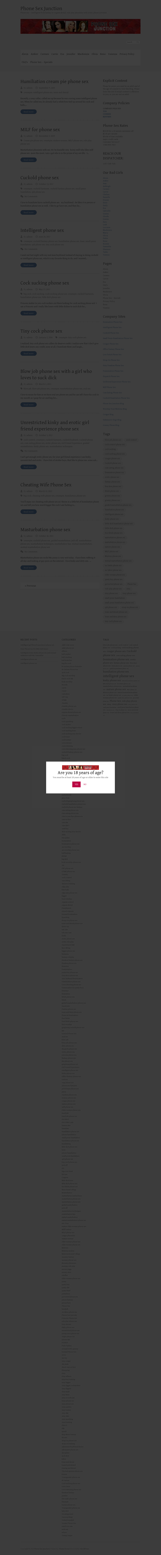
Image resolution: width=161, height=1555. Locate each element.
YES (76, 784)
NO (85, 784)
